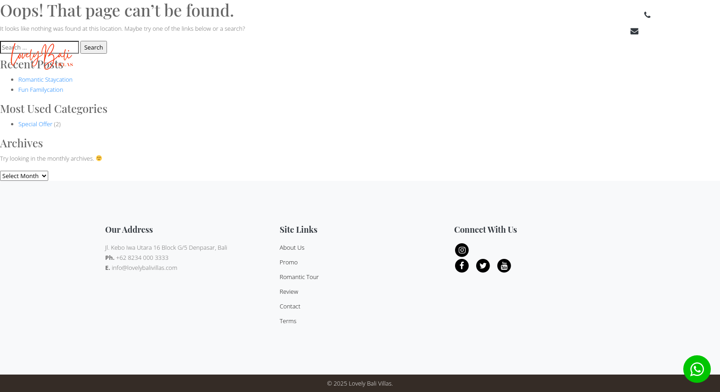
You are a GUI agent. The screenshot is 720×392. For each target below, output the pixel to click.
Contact (672, 59)
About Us (638, 59)
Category (548, 59)
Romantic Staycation (45, 79)
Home (426, 59)
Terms (700, 59)
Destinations (461, 59)
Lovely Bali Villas (370, 383)
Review (607, 59)
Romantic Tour (299, 277)
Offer (582, 59)
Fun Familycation (40, 89)
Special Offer (35, 124)
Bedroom (508, 59)
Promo (289, 262)
